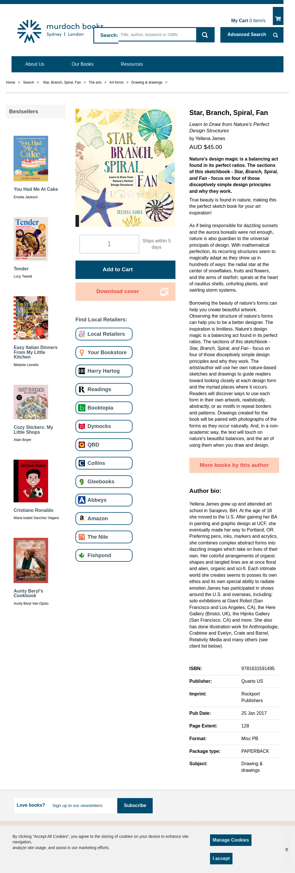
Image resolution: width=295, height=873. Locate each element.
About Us (34, 64)
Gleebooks (101, 481)
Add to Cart (118, 269)
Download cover (117, 291)
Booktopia (100, 408)
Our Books (83, 64)
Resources (132, 64)
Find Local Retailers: (101, 319)
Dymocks (99, 426)
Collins (96, 463)
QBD (93, 445)
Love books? (31, 805)
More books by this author (234, 465)
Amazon (98, 518)
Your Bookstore (107, 352)
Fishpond (99, 555)
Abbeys (97, 500)
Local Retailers (106, 334)
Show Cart (278, 16)
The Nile (98, 537)
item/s (248, 20)
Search (108, 35)
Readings (99, 389)
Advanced (247, 34)
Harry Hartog (104, 371)
